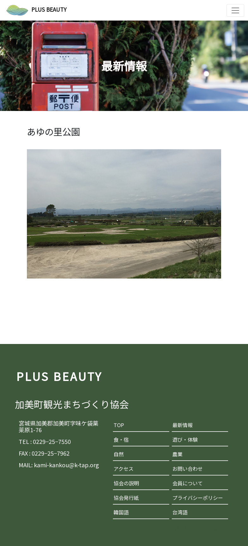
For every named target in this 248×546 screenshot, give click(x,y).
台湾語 (180, 512)
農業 (177, 454)
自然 (119, 454)
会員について (187, 483)
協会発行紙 (126, 497)
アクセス (123, 468)
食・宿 (121, 439)
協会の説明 (126, 483)
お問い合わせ (187, 468)
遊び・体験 (185, 439)
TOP (119, 425)
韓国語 (121, 512)
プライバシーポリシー (197, 497)
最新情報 (182, 425)
